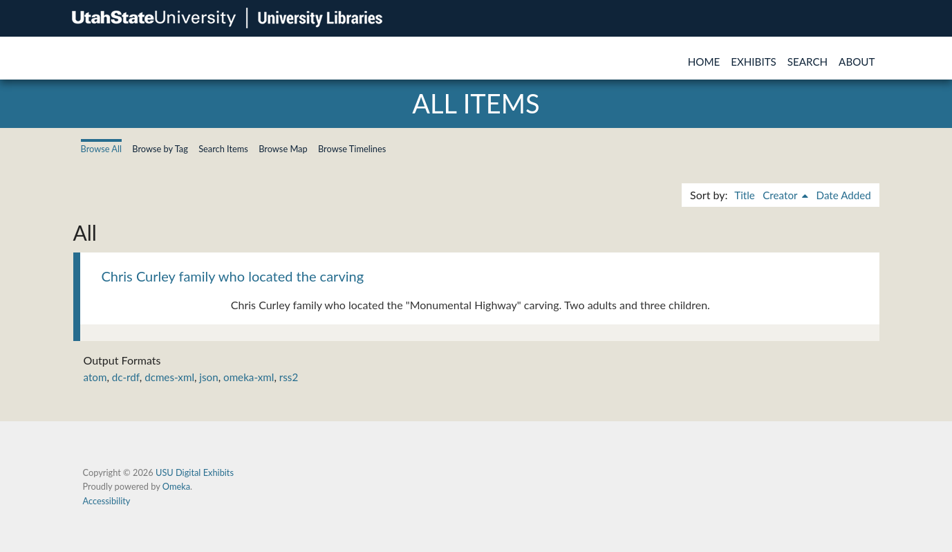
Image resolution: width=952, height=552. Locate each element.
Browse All (101, 148)
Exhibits (753, 61)
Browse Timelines (352, 148)
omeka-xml (248, 377)
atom (95, 377)
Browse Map (283, 148)
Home (704, 61)
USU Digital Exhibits (195, 472)
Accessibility (107, 500)
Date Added (843, 195)
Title (744, 195)
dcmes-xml (169, 377)
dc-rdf (126, 377)
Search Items (223, 148)
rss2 (288, 377)
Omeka (176, 486)
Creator (781, 195)
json (208, 377)
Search (807, 61)
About (857, 61)
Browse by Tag (160, 148)
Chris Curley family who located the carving (233, 276)
